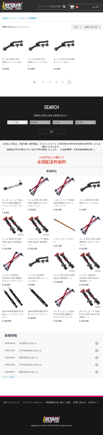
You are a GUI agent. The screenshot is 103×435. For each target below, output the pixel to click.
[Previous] (35, 82)
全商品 (5, 18)
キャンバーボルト (18, 18)
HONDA (33, 18)
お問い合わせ (79, 402)
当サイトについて (11, 402)
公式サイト (93, 402)
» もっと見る (9, 377)
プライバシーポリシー (33, 402)
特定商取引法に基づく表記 (58, 402)
